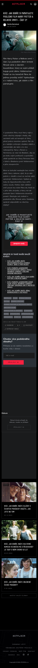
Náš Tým (22, 651)
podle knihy (24, 298)
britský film (9, 307)
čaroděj (28, 311)
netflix (7, 298)
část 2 (17, 317)
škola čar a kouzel (13, 311)
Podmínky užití (19, 644)
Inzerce (11, 655)
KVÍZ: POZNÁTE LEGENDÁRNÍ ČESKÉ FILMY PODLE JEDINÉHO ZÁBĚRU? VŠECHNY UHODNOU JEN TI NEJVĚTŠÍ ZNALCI (21, 284)
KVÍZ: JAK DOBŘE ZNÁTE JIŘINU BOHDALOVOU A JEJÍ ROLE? (18, 292)
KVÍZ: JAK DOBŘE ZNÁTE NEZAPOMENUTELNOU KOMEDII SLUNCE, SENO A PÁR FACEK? (18, 263)
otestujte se (27, 314)
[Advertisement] (19, 108)
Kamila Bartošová (13, 24)
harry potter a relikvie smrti (17, 304)
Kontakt (31, 651)
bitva (6, 301)
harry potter (17, 301)
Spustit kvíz (18, 244)
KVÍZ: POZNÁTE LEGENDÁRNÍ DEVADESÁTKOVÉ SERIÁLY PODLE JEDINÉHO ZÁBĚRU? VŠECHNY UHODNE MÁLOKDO (19, 270)
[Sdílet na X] (18, 325)
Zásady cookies (10, 651)
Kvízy (6, 33)
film (15, 298)
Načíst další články (19, 595)
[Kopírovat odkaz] (11, 329)
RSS (18, 655)
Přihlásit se (13, 362)
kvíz (6, 314)
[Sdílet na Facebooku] (9, 325)
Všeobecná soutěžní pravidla (19, 648)
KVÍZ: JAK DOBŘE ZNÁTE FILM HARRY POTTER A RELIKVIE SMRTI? (20, 278)
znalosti (8, 317)
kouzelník (15, 314)
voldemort (27, 317)
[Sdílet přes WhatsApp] (28, 325)
